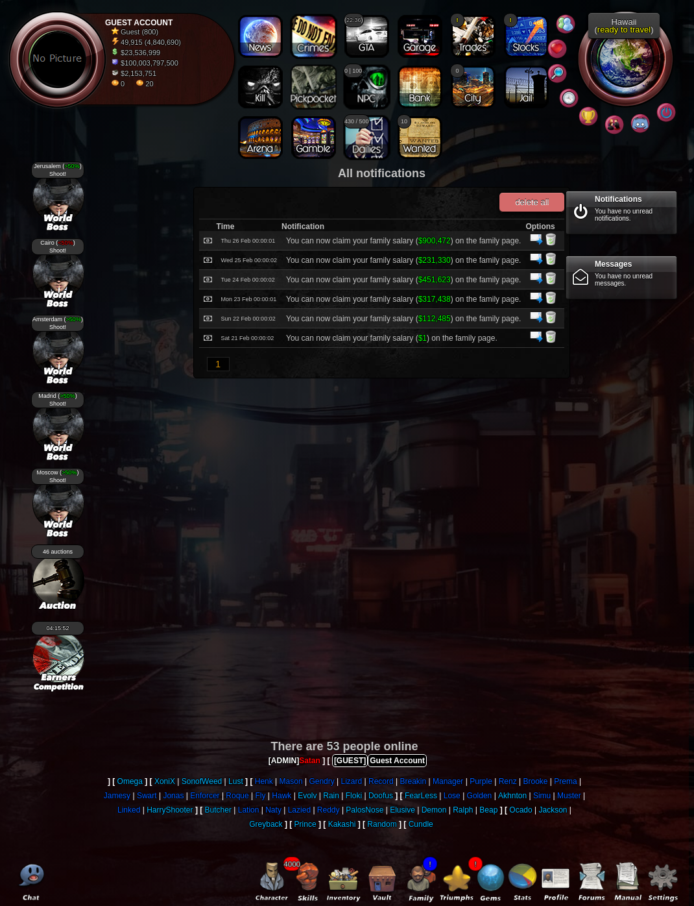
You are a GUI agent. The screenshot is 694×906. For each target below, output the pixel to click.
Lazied (299, 809)
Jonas (173, 795)
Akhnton (512, 795)
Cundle (421, 824)
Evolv (307, 795)
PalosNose (364, 809)
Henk (264, 781)
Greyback (265, 824)
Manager (448, 781)
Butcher (218, 809)
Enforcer (204, 795)
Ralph (463, 809)
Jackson (552, 809)
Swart (147, 795)
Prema (565, 781)
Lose (452, 795)
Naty (273, 809)
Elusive (402, 809)
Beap (488, 809)
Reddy (328, 809)
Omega (130, 781)
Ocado (520, 809)
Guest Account (397, 760)
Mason (291, 781)
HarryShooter (170, 809)
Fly (261, 795)
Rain (331, 795)
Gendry (321, 781)
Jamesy (117, 795)
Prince (305, 824)
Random (381, 824)
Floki (354, 795)
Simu (542, 795)
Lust (235, 781)
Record (381, 781)
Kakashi (342, 824)
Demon (434, 809)
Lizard (352, 781)
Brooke (535, 781)
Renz (508, 781)
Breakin (413, 781)
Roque (237, 795)
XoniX (164, 781)
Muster (569, 795)
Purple (481, 781)
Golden (479, 795)
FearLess (421, 795)
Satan (309, 760)
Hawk (281, 795)
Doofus (380, 795)
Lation (248, 809)
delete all (532, 202)
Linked (128, 809)
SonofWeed (202, 781)
